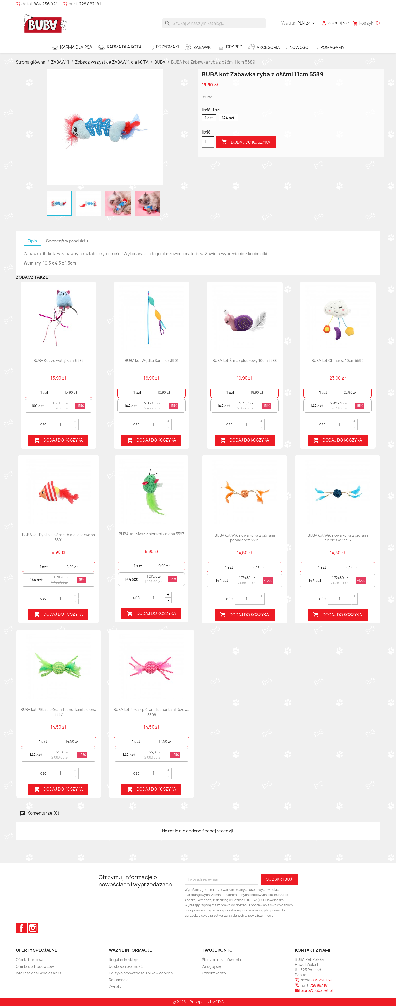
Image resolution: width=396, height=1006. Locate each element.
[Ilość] (208, 142)
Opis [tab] (32, 241)
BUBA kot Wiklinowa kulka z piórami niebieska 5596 (338, 538)
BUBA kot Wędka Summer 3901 (151, 360)
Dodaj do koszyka (245, 142)
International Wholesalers (39, 973)
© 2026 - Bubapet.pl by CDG (198, 1002)
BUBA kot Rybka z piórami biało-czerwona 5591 (58, 537)
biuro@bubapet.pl (317, 990)
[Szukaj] (214, 23)
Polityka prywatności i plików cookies (141, 973)
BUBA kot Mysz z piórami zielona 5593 (151, 533)
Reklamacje (119, 979)
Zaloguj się (211, 966)
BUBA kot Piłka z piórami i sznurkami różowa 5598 (151, 712)
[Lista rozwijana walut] (307, 23)
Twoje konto (217, 950)
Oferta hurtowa (29, 959)
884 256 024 (46, 3)
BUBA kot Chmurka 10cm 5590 (337, 360)
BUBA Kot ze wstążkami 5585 (58, 360)
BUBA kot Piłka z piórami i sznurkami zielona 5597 (58, 712)
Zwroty (115, 986)
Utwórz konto (214, 973)
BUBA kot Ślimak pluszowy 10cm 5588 (244, 360)
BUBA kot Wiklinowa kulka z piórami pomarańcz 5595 (245, 538)
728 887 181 (90, 3)
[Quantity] (60, 424)
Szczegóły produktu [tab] (67, 241)
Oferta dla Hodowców (35, 966)
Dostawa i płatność (126, 966)
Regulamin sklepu (124, 959)
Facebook (21, 928)
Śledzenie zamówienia (221, 959)
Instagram (33, 928)
